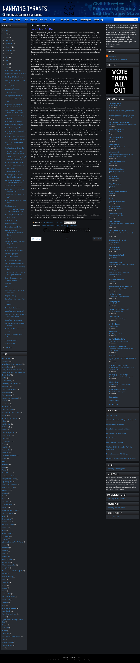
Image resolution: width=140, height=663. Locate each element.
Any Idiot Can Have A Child (10, 412)
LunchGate (5, 634)
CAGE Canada (114, 356)
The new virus (113, 163)
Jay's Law (5, 539)
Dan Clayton (5, 562)
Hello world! (113, 257)
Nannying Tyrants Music (117, 389)
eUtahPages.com (69, 659)
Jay (44, 222)
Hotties (4, 530)
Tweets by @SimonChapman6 (115, 498)
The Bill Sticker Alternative (118, 191)
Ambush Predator (115, 103)
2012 (5, 37)
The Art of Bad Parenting (13, 186)
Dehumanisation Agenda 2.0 (117, 289)
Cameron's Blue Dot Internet (115, 424)
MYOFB (4, 574)
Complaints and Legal (47, 19)
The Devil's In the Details (117, 346)
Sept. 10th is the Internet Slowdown (119, 341)
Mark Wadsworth (115, 184)
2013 (5, 34)
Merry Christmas (114, 304)
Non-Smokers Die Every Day (14, 263)
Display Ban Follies (8, 525)
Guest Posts (5, 628)
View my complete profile (116, 60)
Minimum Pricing (7, 577)
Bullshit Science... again (9, 418)
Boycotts (4, 499)
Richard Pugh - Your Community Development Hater (14, 233)
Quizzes (4, 588)
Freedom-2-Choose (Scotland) (119, 365)
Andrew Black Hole (8, 487)
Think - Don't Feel (7, 410)
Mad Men (8, 284)
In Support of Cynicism (12, 89)
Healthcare (5, 407)
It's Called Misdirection (12, 308)
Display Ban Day (10, 296)
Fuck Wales (5, 527)
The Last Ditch (114, 152)
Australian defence (114, 139)
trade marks (5, 548)
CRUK (4, 467)
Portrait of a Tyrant (11, 224)
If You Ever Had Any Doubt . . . (15, 163)
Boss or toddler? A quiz (116, 208)
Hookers (4, 631)
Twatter (4, 458)
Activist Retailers (7, 559)
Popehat (112, 199)
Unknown (112, 56)
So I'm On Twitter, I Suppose (14, 125)
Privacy (4, 585)
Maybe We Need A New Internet (15, 74)
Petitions (4, 415)
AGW (3, 553)
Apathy (4, 516)
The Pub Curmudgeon (116, 169)
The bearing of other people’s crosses (120, 147)
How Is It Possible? (115, 105)
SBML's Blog (113, 382)
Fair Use (4, 617)
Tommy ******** (114, 249)
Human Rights (6, 533)
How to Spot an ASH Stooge (14, 227)
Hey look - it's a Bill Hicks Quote (12, 571)
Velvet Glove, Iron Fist (116, 130)
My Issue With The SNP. (116, 311)
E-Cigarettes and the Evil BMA (116, 433)
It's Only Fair (6, 536)
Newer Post (36, 239)
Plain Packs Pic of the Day (13, 121)
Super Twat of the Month (9, 484)
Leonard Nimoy (114, 326)
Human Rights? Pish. (11, 257)
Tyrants (4, 470)
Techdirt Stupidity (7, 642)
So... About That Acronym (13, 320)
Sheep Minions (6, 395)
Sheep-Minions (64, 19)
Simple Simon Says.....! (116, 262)
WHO (3, 605)
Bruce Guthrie (6, 611)
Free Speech (5, 404)
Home (4, 19)
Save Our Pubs (6, 594)
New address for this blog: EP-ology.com (121, 377)
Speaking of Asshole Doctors (14, 77)
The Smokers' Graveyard (117, 240)
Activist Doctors (7, 367)
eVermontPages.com (78, 659)
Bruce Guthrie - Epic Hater (13, 128)
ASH (3, 378)
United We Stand (7, 473)
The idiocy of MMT (115, 132)
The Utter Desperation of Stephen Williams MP (121, 420)
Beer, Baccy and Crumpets (114, 442)
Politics (43, 226)
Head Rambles (114, 145)
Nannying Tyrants (25, 8)
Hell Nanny (113, 332)
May (7, 64)
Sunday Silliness (10, 343)
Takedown (5, 602)
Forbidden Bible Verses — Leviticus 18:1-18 (122, 124)
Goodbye (4, 625)
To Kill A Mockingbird (12, 171)
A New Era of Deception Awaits (12, 364)
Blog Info (5, 447)
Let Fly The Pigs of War (117, 339)
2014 (5, 30)
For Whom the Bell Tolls (13, 260)
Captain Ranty (114, 401)
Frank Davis (113, 176)
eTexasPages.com (59, 659)
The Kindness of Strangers (117, 391)
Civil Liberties (6, 381)
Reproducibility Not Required (14, 311)
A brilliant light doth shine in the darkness (121, 264)
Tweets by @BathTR (112, 517)
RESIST (4, 591)
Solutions (4, 507)
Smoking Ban (6, 424)
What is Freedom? (11, 340)
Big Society (5, 427)
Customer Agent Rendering (117, 201)
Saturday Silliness (10, 86)
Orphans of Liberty (115, 214)
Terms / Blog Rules (30, 19)
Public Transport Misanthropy (11, 636)
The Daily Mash (114, 206)
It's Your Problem (7, 504)
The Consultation (10, 206)
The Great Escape (111, 415)
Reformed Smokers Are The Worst (12, 542)
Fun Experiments (7, 476)
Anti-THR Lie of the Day (117, 231)
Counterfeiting (6, 519)
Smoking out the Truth (116, 255)
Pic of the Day (6, 435)
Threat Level (113, 404)
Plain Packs (5, 361)
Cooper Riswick (114, 242)
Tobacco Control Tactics (9, 510)
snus (3, 648)
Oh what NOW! (114, 247)
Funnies (4, 430)
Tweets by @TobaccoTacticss (115, 508)
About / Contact (14, 19)
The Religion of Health (116, 334)
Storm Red (112, 193)
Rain (3, 639)
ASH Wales (5, 556)
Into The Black (111, 438)
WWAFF (4, 401)
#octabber (5, 551)
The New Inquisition (8, 432)
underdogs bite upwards (117, 161)
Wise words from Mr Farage (117, 319)
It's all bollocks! (114, 324)
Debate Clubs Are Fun (8, 565)
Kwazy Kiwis (6, 490)
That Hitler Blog (10, 92)
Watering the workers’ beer (117, 171)
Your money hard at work (68, 226)
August (8, 54)
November (9, 43)
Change (7, 287)
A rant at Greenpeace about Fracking (120, 384)
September (9, 50)
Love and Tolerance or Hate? (14, 250)
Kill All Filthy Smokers (9, 389)
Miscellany (5, 387)
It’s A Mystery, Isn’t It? (116, 216)
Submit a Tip (98, 19)
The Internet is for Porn (9, 456)
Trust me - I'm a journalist (10, 398)
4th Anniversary (114, 178)
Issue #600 (112, 281)
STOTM (4, 438)
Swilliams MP (6, 441)
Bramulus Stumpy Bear (9, 608)
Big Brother (5, 464)
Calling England (114, 302)
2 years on (112, 186)
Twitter (4, 444)
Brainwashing (6, 450)
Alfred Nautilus (114, 317)
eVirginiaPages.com (88, 659)
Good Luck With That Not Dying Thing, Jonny (121, 458)
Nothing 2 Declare (115, 294)
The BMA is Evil (7, 645)
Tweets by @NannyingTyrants (115, 469)
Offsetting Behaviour (116, 137)
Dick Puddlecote (114, 221)
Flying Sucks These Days (13, 70)
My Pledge (5, 582)
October (8, 47)
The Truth (8, 305)
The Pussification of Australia (14, 148)
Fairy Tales (5, 502)
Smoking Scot (113, 397)
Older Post (97, 239)
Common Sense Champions (81, 19)
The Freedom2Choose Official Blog (120, 287)
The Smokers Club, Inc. (117, 279)
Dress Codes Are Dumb (9, 614)
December (9, 40)
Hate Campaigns (7, 358)
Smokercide (9, 238)
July (7, 57)
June (7, 61)
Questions (5, 493)
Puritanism (5, 453)
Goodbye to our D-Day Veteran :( (119, 296)
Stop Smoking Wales (8, 597)
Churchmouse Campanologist (119, 122)
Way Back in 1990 (11, 247)
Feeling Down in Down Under (11, 370)
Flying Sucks (6, 568)
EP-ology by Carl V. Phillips (118, 375)
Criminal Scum (6, 522)
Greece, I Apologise (11, 254)
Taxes (3, 496)
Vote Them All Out (53, 226)
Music (3, 579)
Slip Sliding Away (7, 482)
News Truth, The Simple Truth (119, 309)
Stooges (4, 545)
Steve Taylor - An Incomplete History (118, 429)
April (7, 67)
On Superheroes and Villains (14, 96)
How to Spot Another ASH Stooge (117, 454)
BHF (3, 461)
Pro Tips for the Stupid (9, 479)
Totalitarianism (6, 392)
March (8, 347)
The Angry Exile (114, 270)
